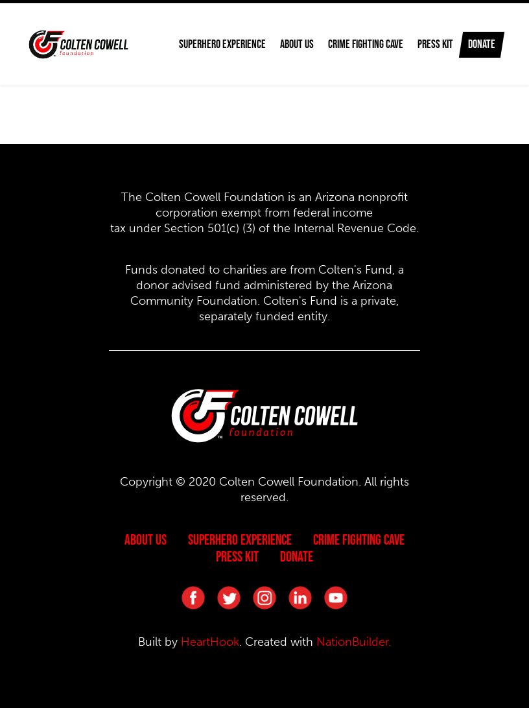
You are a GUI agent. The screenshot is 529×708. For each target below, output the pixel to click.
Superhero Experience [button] (210, 44)
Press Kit (423, 44)
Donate (481, 44)
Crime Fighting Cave (353, 44)
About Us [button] (284, 44)
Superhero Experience (240, 539)
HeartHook (210, 642)
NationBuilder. (353, 642)
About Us (145, 539)
